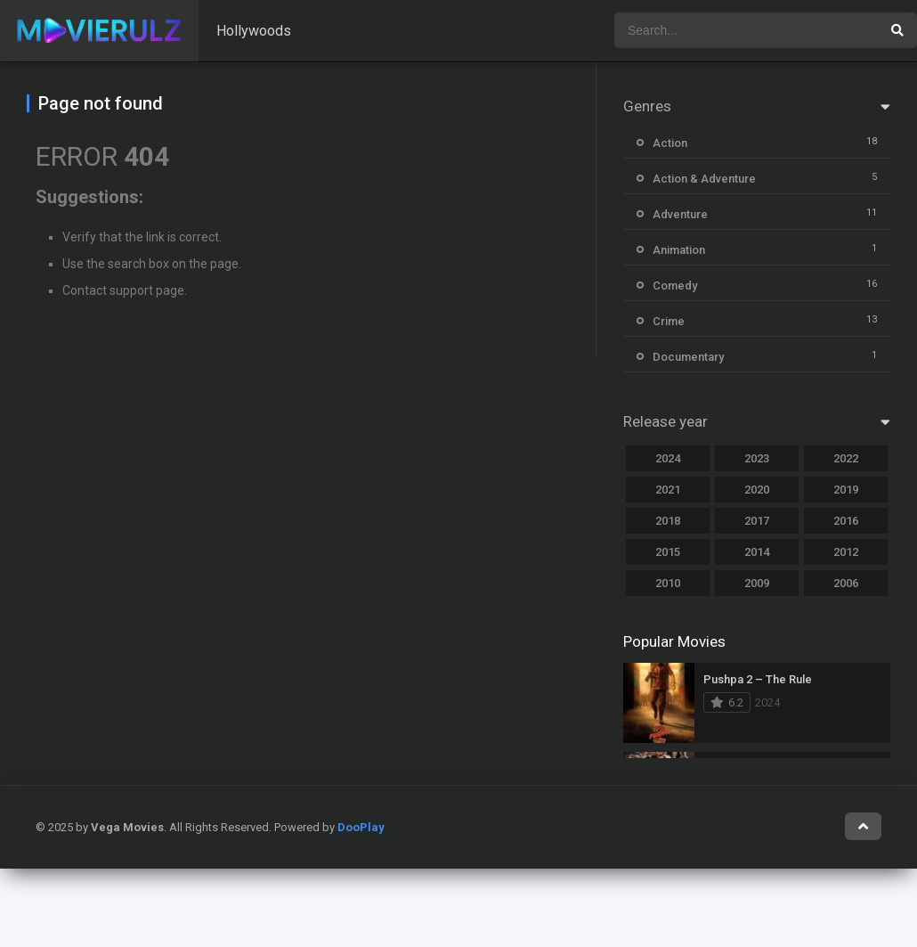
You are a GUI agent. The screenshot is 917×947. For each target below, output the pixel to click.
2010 (667, 583)
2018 (667, 520)
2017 (756, 520)
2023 (756, 458)
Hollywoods (253, 30)
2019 (845, 489)
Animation (679, 250)
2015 (667, 552)
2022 (845, 458)
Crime (669, 321)
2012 (845, 552)
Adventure (680, 214)
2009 (756, 583)
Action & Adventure (704, 178)
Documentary (688, 356)
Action (670, 143)
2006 (845, 583)
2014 (756, 552)
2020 (756, 489)
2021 (667, 489)
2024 (667, 458)
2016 (845, 520)
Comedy (675, 285)
